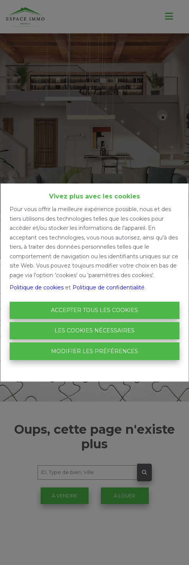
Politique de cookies (37, 287)
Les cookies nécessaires (94, 330)
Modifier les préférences (94, 351)
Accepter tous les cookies (94, 310)
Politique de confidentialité (108, 287)
